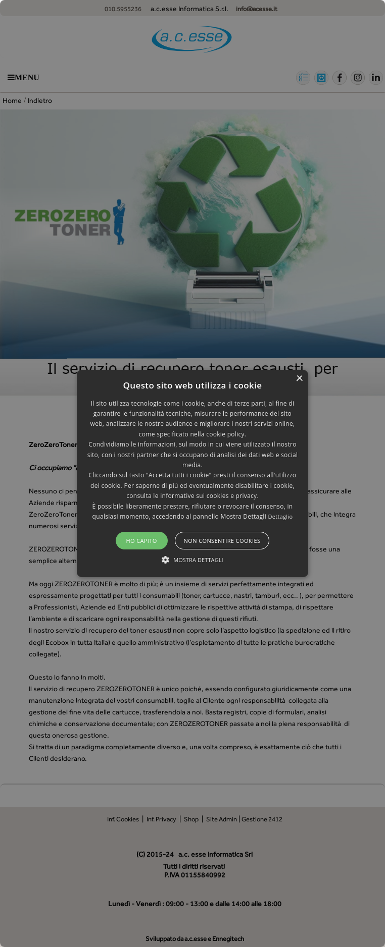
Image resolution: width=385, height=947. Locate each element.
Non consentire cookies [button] (222, 540)
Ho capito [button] (141, 540)
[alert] (192, 473)
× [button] (299, 378)
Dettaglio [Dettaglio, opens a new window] (280, 516)
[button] (192, 474)
